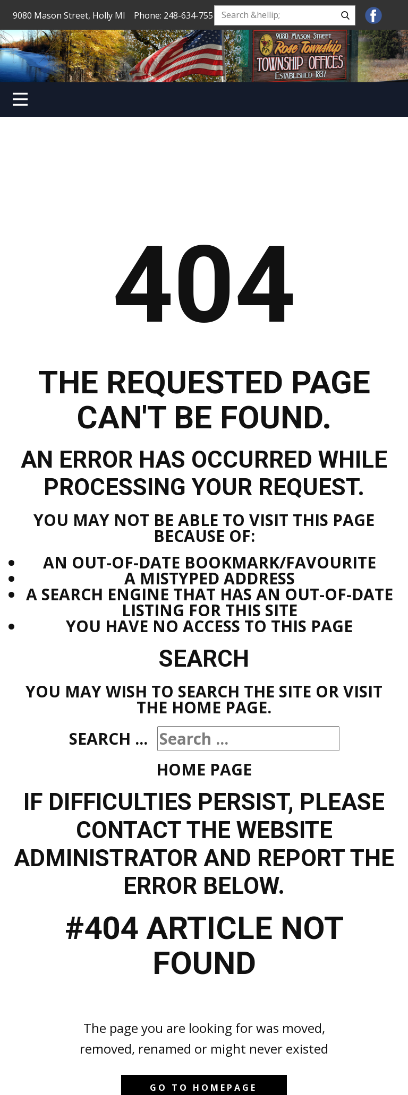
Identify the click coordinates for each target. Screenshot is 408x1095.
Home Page (204, 769)
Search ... (108, 738)
